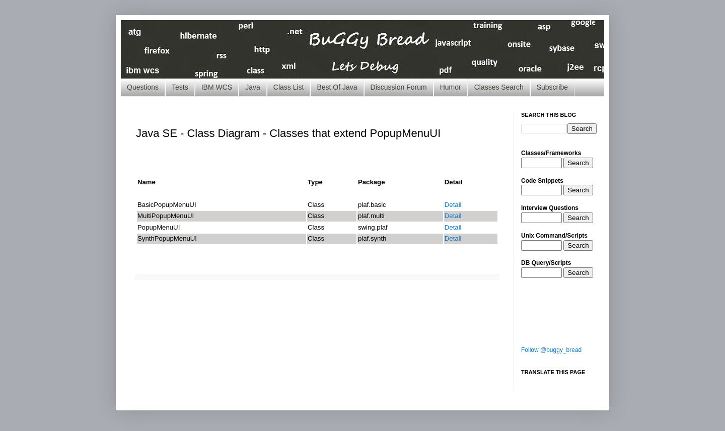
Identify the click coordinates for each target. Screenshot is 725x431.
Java (252, 87)
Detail (453, 204)
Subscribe (552, 87)
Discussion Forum (399, 87)
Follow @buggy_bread (551, 349)
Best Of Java (337, 87)
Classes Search (499, 87)
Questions (143, 87)
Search (578, 163)
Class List (288, 87)
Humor (450, 87)
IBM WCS (216, 87)
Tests (180, 87)
